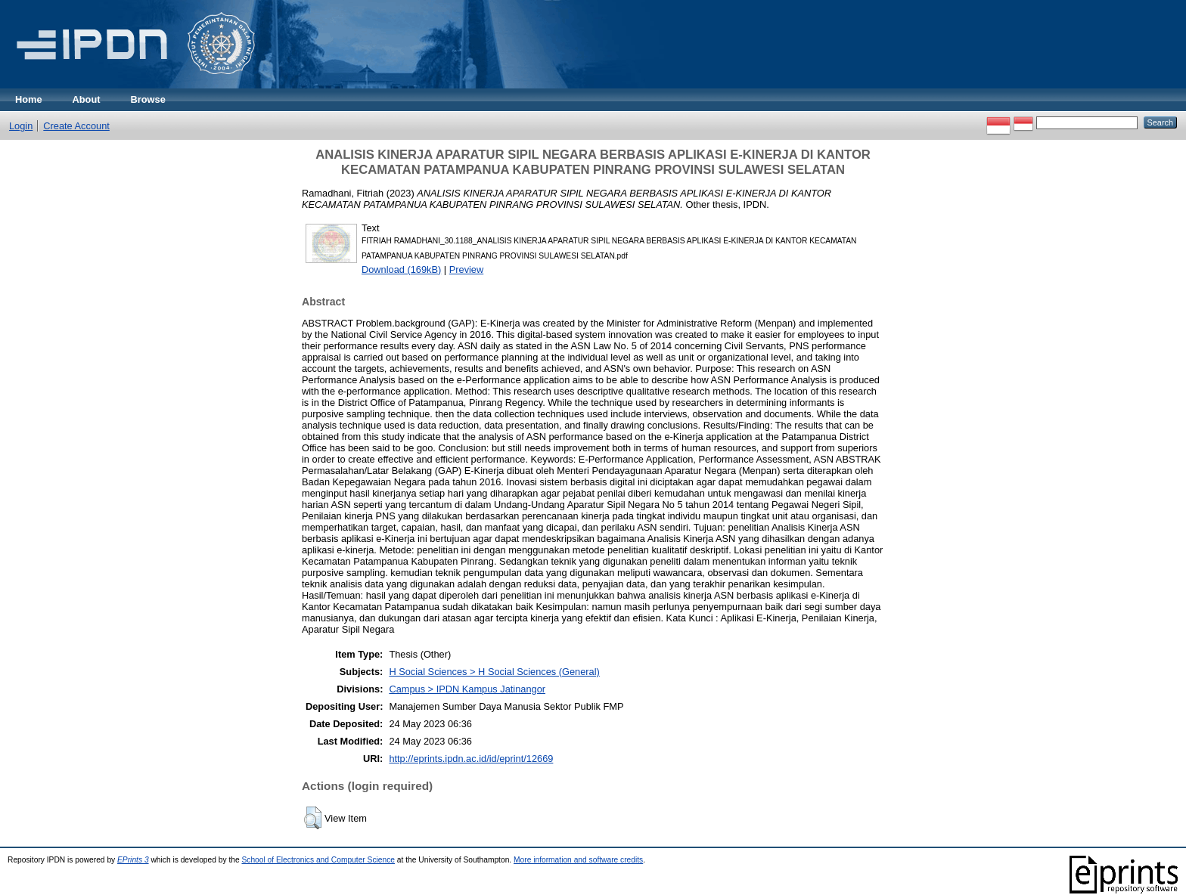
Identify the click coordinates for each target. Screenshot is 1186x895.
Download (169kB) (401, 269)
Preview (466, 269)
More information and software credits (578, 860)
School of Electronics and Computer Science (318, 860)
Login (21, 126)
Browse (148, 99)
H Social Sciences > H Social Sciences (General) (494, 671)
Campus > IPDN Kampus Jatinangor (467, 689)
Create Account (76, 126)
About (87, 99)
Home (28, 99)
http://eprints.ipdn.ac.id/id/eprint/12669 (471, 758)
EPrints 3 (133, 860)
